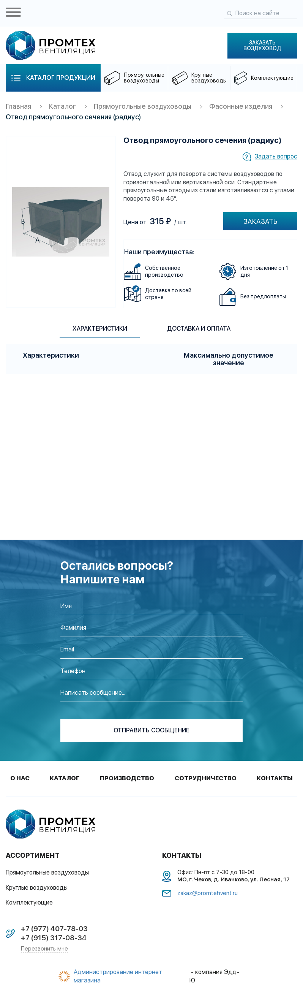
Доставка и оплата (200, 328)
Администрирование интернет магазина (118, 976)
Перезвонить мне (44, 949)
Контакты (275, 779)
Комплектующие (29, 902)
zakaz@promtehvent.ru (207, 893)
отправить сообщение (151, 730)
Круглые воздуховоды (37, 888)
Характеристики (98, 328)
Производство (127, 779)
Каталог (62, 106)
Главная (19, 106)
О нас (20, 779)
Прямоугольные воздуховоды (143, 106)
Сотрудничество (206, 779)
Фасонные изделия (241, 106)
